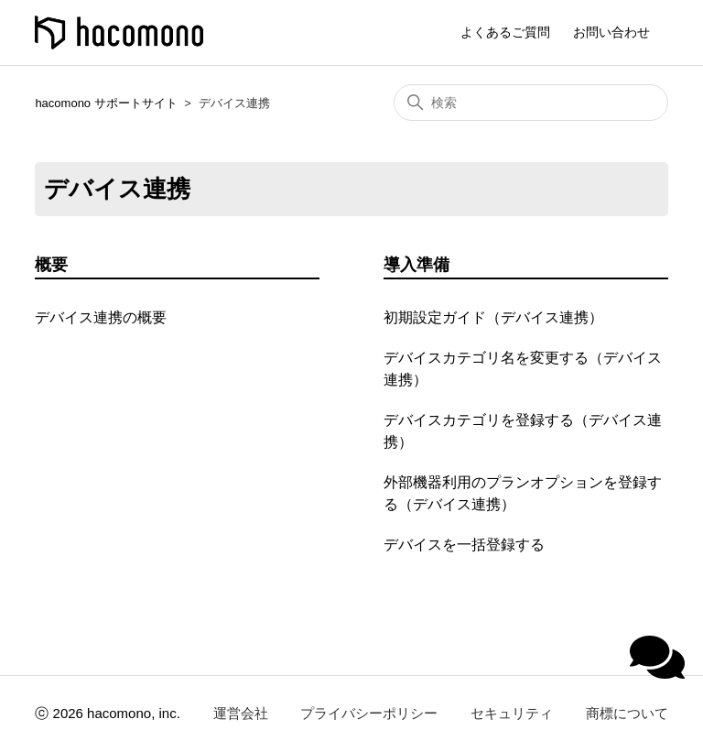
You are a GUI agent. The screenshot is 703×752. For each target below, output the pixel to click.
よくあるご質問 (505, 32)
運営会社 (240, 713)
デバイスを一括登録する (464, 544)
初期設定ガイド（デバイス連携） (493, 317)
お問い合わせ (611, 32)
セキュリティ (511, 713)
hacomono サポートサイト (106, 103)
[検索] (531, 102)
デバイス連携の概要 (101, 317)
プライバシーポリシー (369, 713)
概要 (51, 265)
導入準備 (416, 265)
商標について (627, 713)
